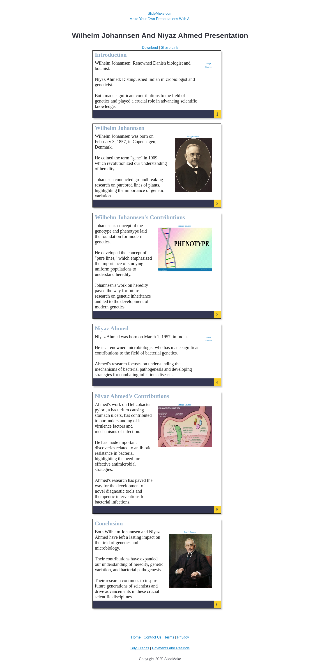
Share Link (169, 47)
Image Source (193, 136)
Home (136, 637)
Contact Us (152, 637)
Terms (169, 637)
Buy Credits (139, 648)
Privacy (183, 637)
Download (150, 47)
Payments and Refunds (170, 648)
